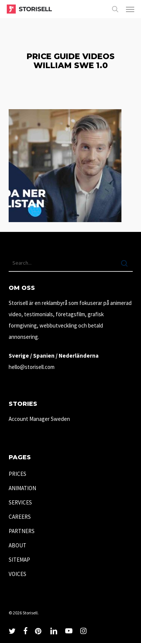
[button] (130, 9)
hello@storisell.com (32, 366)
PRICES (17, 473)
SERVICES (20, 502)
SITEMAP (19, 559)
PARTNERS (22, 531)
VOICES (17, 573)
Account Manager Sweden (39, 418)
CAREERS (20, 516)
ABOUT (17, 545)
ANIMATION (22, 488)
